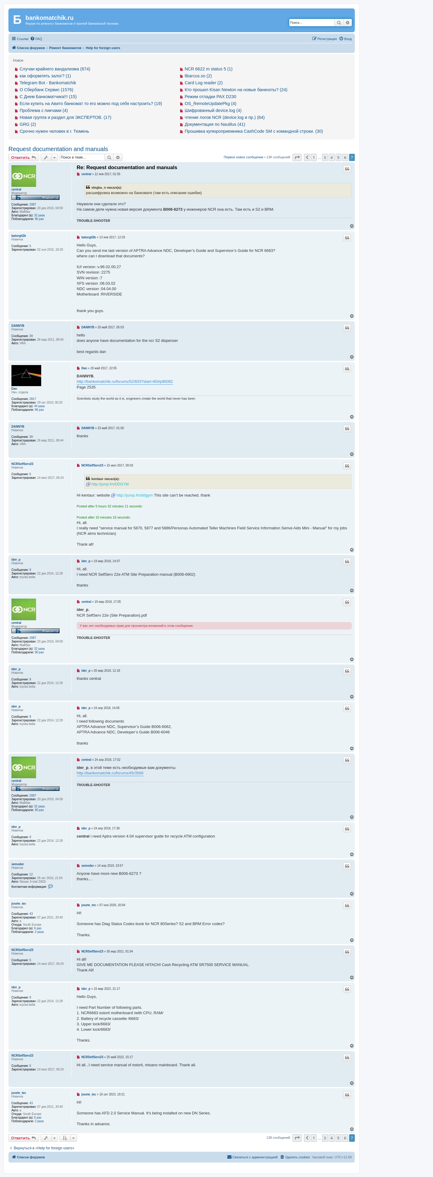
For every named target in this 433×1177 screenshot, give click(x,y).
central (16, 189)
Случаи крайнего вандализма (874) (55, 69)
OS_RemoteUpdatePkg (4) (210, 103)
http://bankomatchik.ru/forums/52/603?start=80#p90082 (125, 381)
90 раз (39, 219)
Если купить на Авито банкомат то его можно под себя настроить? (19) (91, 103)
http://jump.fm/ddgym (134, 495)
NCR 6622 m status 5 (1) (208, 69)
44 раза (39, 406)
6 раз (37, 928)
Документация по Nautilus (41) (215, 124)
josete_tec (18, 903)
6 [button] (345, 157)
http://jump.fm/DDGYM (110, 484)
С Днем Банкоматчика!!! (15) (48, 96)
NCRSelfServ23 (22, 464)
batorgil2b (18, 235)
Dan (14, 388)
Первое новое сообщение (243, 157)
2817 (32, 399)
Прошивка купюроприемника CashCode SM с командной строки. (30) (254, 131)
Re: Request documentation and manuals (127, 167)
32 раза (39, 215)
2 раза (39, 932)
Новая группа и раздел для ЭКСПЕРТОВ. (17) (65, 117)
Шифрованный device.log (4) (213, 110)
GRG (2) (28, 124)
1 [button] (314, 157)
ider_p (15, 559)
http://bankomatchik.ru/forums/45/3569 (110, 773)
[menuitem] (36, 38)
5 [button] (338, 157)
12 (31, 874)
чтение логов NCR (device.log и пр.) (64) (225, 117)
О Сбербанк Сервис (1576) (46, 89)
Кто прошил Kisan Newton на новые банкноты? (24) (236, 89)
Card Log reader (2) (204, 82)
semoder (17, 864)
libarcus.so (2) (198, 75)
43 (31, 913)
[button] (297, 157)
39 (31, 336)
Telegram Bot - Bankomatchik (48, 82)
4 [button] (331, 157)
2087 (32, 204)
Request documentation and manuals (58, 149)
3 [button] (325, 157)
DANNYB (17, 325)
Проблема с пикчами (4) (44, 110)
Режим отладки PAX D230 (210, 96)
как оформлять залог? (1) (45, 75)
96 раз (39, 409)
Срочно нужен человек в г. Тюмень (54, 131)
